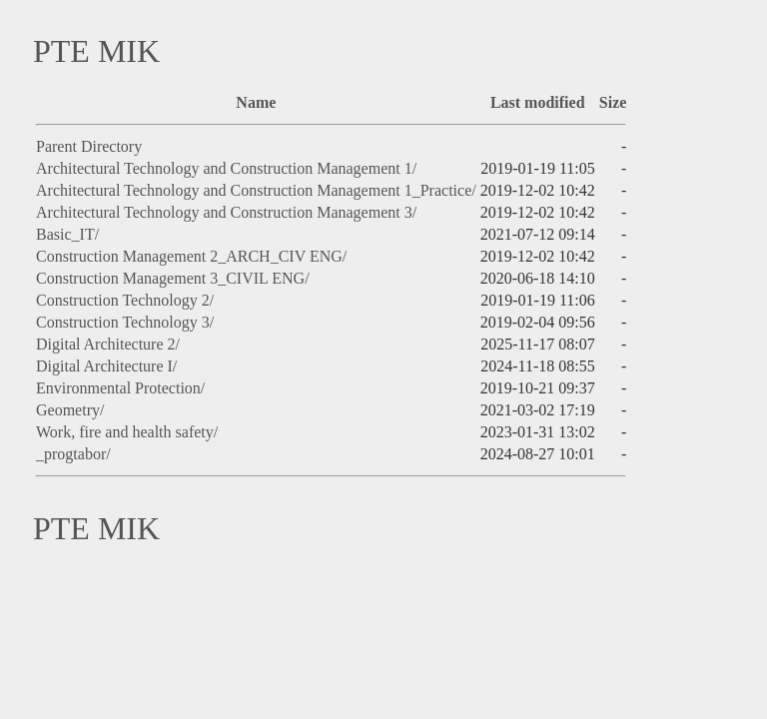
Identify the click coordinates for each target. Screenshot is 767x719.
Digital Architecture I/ (106, 366)
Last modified (537, 102)
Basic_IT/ (67, 234)
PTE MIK (96, 51)
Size (613, 102)
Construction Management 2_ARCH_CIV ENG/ (191, 256)
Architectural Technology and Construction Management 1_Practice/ (256, 190)
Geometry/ (70, 409)
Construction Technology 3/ (125, 322)
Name (256, 102)
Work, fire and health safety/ (127, 431)
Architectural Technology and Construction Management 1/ (226, 168)
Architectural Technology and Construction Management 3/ (226, 212)
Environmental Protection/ (120, 387)
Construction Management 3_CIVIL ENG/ (173, 278)
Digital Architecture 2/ (108, 344)
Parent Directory (89, 146)
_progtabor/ (73, 453)
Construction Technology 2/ (125, 300)
